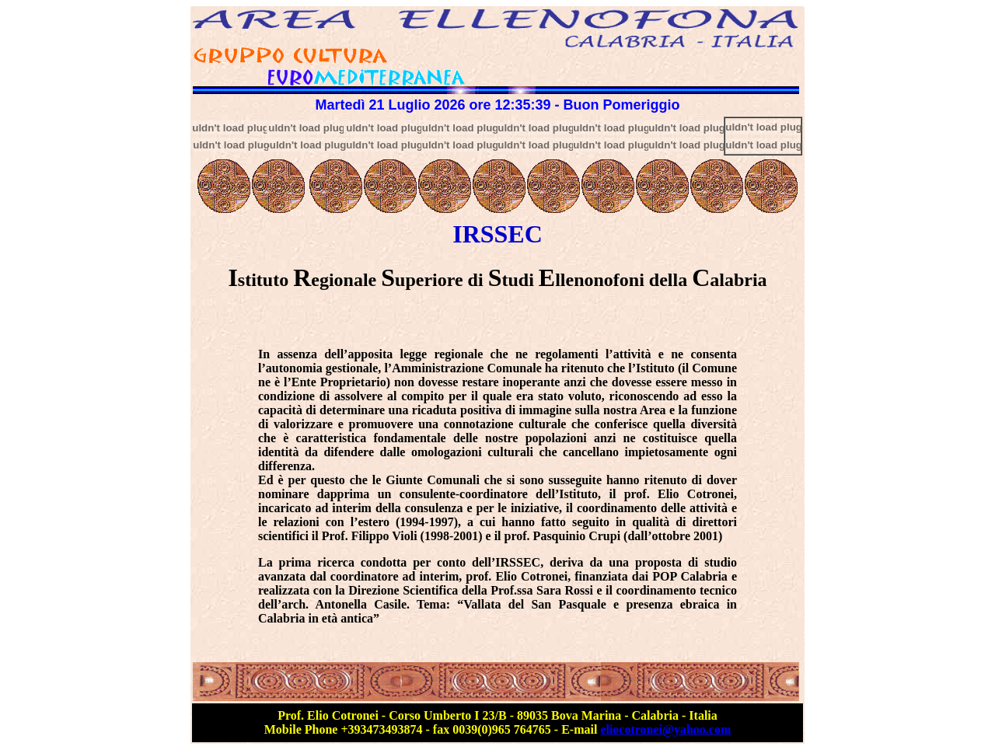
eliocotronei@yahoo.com (665, 729)
